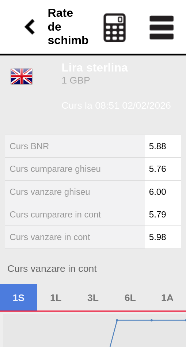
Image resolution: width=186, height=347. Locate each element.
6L (130, 297)
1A (167, 297)
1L (55, 297)
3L (93, 297)
